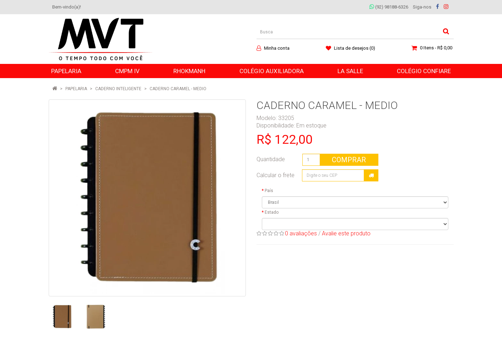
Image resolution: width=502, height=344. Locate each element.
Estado (272, 212)
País (269, 190)
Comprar (349, 159)
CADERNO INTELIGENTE (118, 88)
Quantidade (271, 159)
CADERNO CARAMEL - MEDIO (178, 88)
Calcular (371, 175)
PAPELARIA (76, 88)
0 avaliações (301, 233)
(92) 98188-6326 (388, 7)
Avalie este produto (346, 233)
